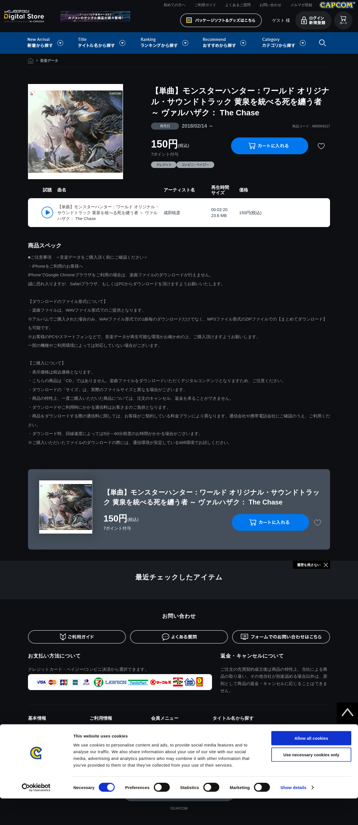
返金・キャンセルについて (252, 656)
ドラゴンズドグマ (289, 728)
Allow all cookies (311, 764)
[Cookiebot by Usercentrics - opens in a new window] (36, 814)
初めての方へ (174, 5)
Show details (294, 814)
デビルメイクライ (289, 736)
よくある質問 (101, 744)
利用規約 (35, 728)
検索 (321, 43)
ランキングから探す (165, 43)
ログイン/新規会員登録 (170, 728)
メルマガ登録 (301, 5)
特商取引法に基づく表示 (48, 736)
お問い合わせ (270, 5)
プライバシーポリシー (46, 744)
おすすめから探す (225, 43)
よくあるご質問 (238, 5)
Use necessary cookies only (311, 781)
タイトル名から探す (102, 43)
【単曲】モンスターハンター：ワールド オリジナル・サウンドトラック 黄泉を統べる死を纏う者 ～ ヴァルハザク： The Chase (108, 212)
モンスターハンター (229, 728)
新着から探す (49, 43)
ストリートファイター (231, 744)
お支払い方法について (54, 656)
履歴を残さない (309, 565)
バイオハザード (226, 736)
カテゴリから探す (284, 43)
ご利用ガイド (205, 5)
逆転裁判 (281, 744)
